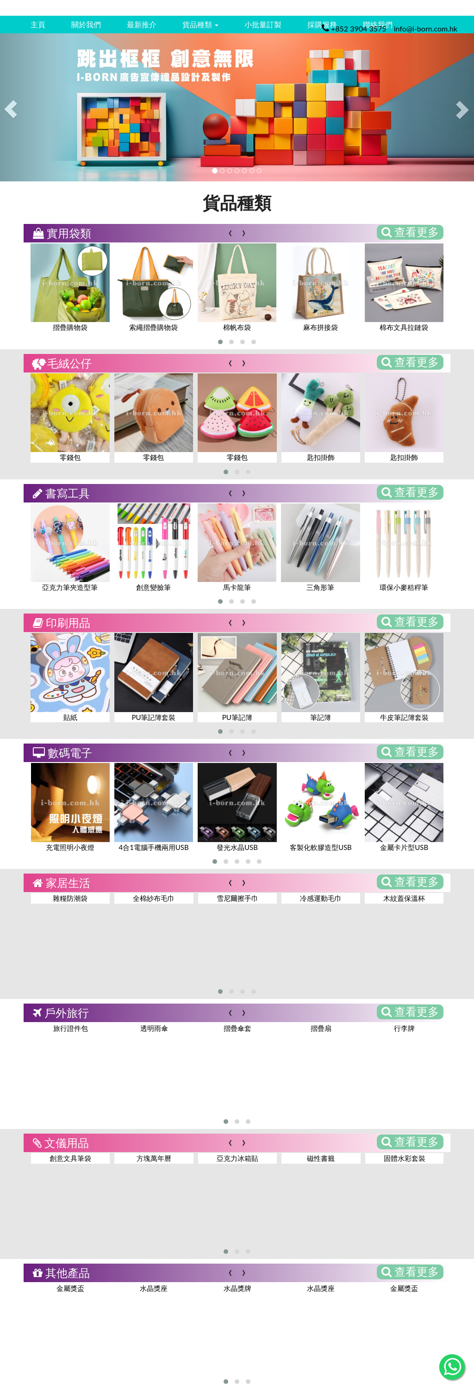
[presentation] (230, 232)
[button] (220, 342)
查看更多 (410, 231)
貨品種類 (200, 24)
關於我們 (86, 24)
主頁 (38, 24)
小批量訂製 (262, 24)
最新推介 (141, 24)
